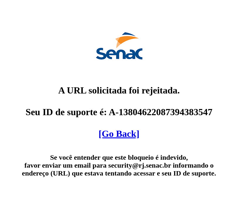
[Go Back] (119, 133)
